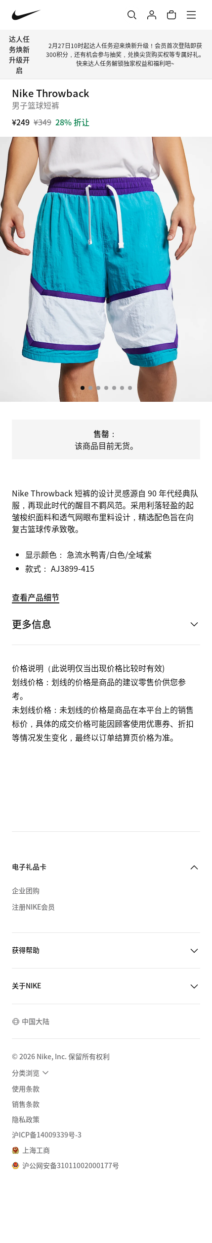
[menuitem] (31, 1073)
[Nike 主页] (26, 15)
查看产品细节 (35, 597)
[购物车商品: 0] (171, 15)
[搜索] (132, 15)
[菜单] (191, 15)
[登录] (152, 15)
